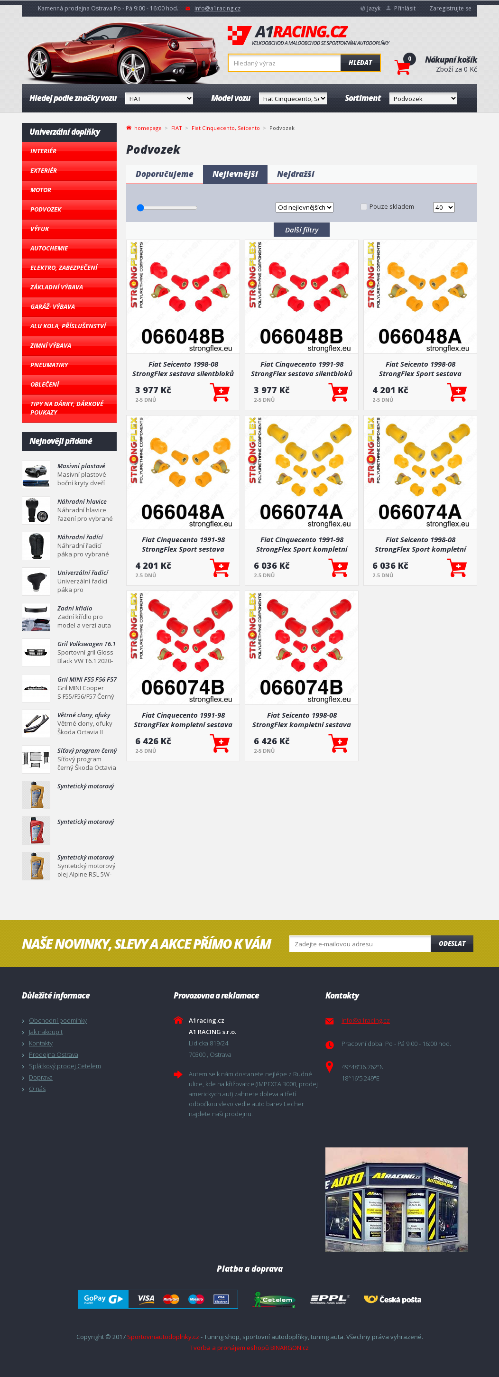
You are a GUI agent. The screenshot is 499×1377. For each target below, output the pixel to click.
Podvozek (45, 209)
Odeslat (452, 943)
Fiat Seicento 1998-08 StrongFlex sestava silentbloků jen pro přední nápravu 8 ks (183, 368)
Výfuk (39, 228)
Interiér (43, 151)
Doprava (41, 1077)
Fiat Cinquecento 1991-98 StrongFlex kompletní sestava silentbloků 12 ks (183, 719)
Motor (40, 189)
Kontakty (41, 1043)
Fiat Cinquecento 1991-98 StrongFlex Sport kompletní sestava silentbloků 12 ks (301, 544)
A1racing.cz (309, 36)
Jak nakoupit (46, 1031)
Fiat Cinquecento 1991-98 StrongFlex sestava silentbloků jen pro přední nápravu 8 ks (301, 368)
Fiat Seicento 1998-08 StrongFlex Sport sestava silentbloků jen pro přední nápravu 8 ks (420, 368)
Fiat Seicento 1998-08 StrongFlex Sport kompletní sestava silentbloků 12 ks (420, 544)
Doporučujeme (165, 173)
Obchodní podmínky (58, 1020)
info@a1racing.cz (217, 8)
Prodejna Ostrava (53, 1054)
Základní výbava (56, 287)
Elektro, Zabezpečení (63, 267)
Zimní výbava (50, 345)
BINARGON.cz (289, 1347)
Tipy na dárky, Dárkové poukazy (66, 407)
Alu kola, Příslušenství (68, 326)
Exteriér (43, 170)
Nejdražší (295, 173)
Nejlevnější (235, 173)
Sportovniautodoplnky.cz (163, 1336)
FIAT (176, 127)
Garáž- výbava (52, 306)
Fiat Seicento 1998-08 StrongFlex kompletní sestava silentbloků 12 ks (301, 719)
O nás (37, 1088)
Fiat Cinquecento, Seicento (226, 127)
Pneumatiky (49, 364)
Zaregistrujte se (450, 8)
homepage (148, 127)
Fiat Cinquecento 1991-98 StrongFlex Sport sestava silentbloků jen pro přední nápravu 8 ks (183, 544)
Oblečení (44, 384)
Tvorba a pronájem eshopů (229, 1347)
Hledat (360, 62)
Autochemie (49, 248)
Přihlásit (405, 8)
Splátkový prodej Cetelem (65, 1066)
